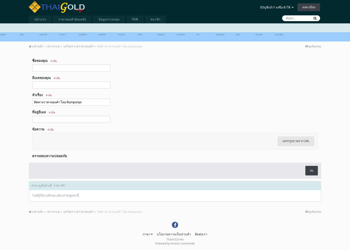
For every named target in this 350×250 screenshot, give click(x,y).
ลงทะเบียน (308, 7)
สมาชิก (155, 19)
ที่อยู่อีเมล (43, 112)
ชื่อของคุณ (44, 61)
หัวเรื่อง (42, 95)
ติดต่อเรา (201, 234)
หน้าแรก (40, 19)
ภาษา (148, 234)
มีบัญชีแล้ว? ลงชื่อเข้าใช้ (277, 7)
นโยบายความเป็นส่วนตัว (174, 234)
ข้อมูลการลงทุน (109, 19)
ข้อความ (43, 129)
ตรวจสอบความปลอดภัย (49, 156)
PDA (135, 19)
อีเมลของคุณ (46, 78)
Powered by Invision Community (175, 243)
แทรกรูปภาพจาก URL (296, 141)
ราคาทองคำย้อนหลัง (72, 19)
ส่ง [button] (311, 170)
